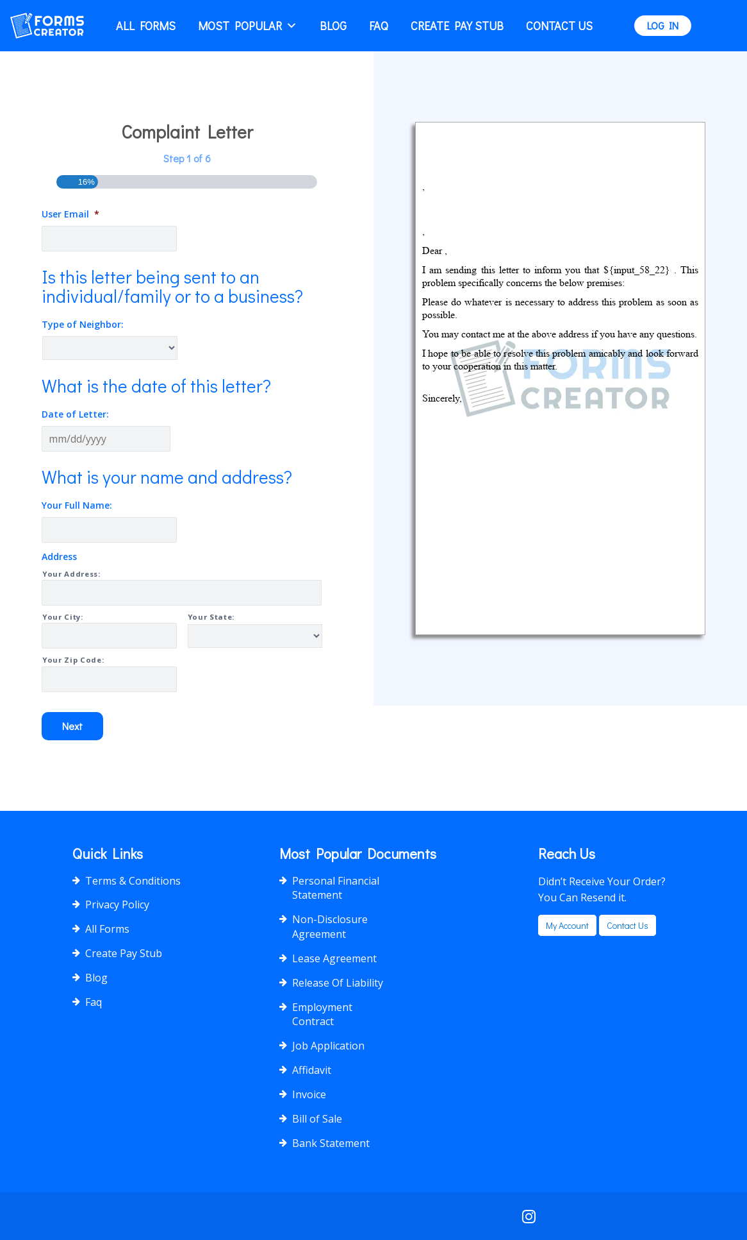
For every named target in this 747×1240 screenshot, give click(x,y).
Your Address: (71, 574)
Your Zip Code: (73, 660)
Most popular (247, 25)
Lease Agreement (334, 958)
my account (567, 925)
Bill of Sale (317, 1119)
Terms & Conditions (133, 881)
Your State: (211, 617)
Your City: (62, 617)
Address (59, 557)
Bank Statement (331, 1143)
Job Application (328, 1046)
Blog (333, 25)
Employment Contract (322, 1014)
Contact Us (559, 25)
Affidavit (311, 1070)
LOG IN (662, 25)
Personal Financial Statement (335, 888)
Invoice (309, 1094)
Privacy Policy (117, 904)
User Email (70, 214)
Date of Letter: (75, 414)
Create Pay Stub (457, 25)
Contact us (627, 925)
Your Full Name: (77, 505)
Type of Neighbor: (83, 324)
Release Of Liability (337, 983)
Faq (378, 25)
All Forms (146, 25)
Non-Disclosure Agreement (330, 926)
